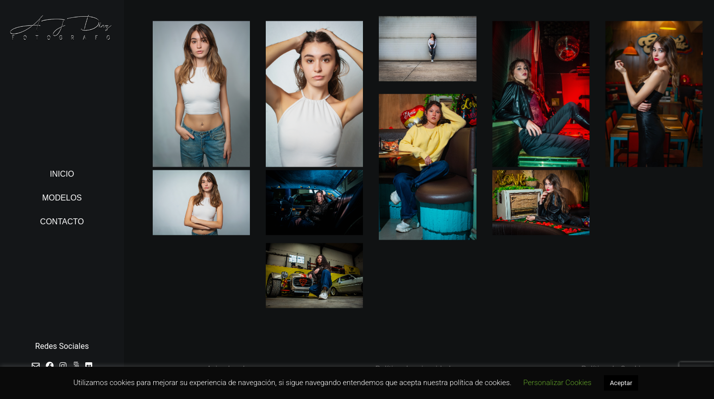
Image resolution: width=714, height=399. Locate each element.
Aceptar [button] (621, 383)
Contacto (62, 221)
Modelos (62, 198)
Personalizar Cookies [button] (557, 382)
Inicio (62, 174)
